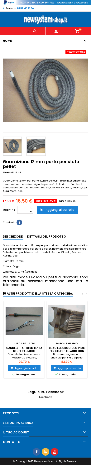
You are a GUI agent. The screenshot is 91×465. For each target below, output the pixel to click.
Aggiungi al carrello (57, 210)
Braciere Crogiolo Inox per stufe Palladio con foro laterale (67, 351)
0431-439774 (25, 8)
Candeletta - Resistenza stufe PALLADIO (24, 349)
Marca (7, 172)
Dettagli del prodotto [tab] (46, 236)
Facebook (45, 397)
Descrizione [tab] (13, 236)
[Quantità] (23, 210)
